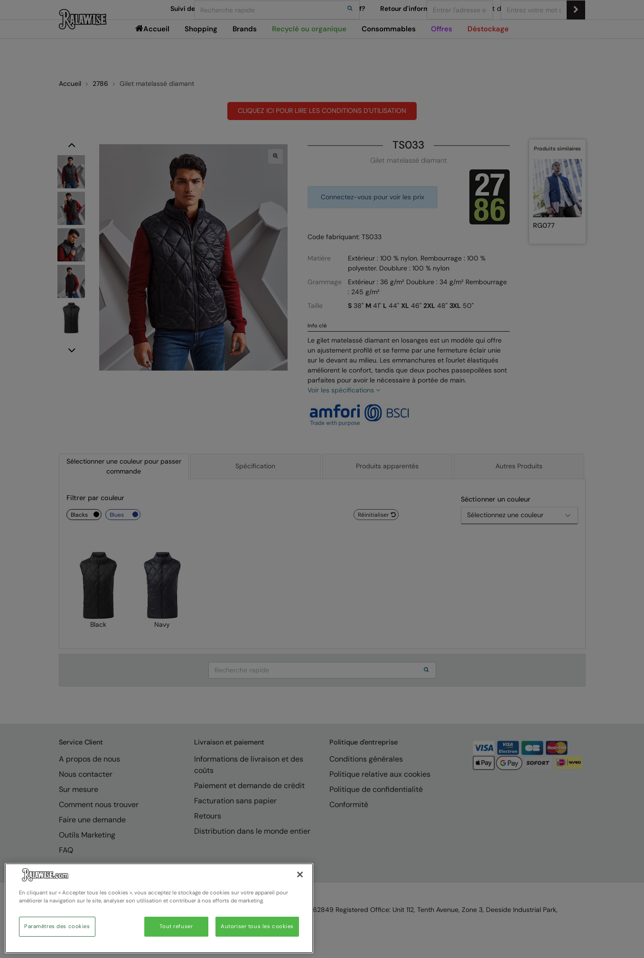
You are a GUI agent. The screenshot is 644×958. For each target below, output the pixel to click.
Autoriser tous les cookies (257, 926)
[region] (159, 908)
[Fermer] (299, 874)
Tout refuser (176, 926)
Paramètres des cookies (57, 926)
